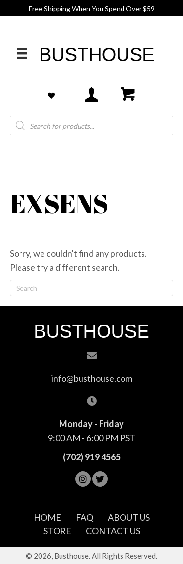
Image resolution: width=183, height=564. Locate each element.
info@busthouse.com (91, 378)
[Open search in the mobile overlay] (91, 125)
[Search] (91, 288)
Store (57, 530)
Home (47, 517)
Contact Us (113, 530)
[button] (83, 479)
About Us (129, 517)
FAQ (84, 517)
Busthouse (96, 54)
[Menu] (22, 53)
